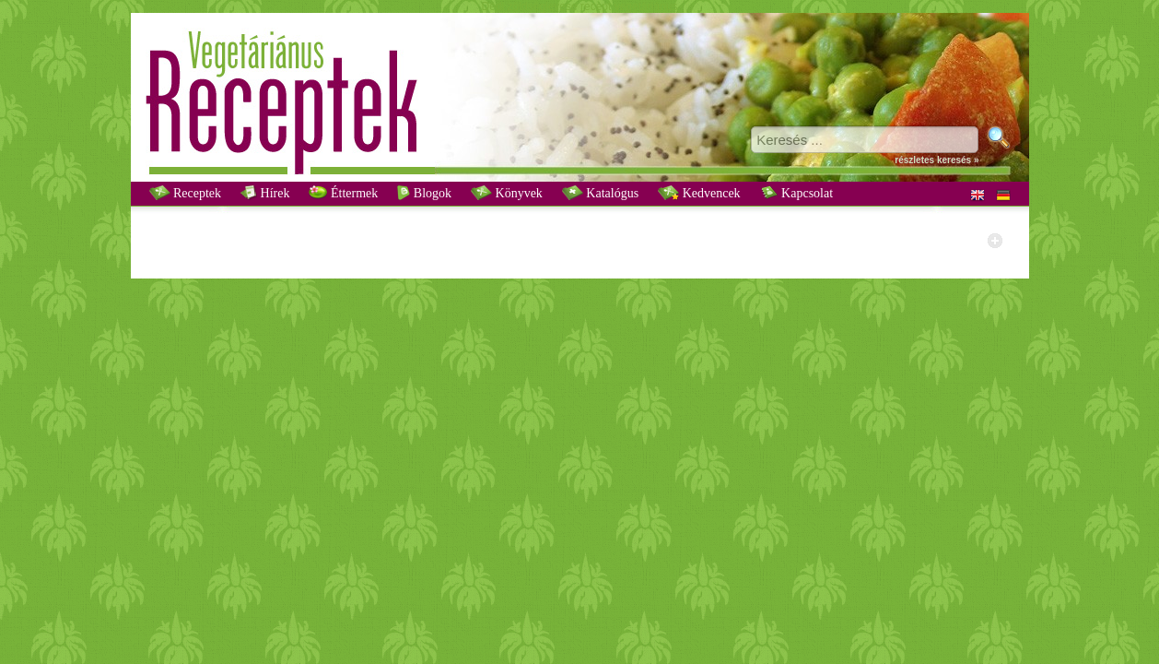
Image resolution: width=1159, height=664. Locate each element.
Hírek (264, 192)
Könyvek (507, 192)
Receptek (185, 192)
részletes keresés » (936, 160)
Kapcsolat (796, 192)
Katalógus (600, 192)
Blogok (424, 192)
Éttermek (343, 192)
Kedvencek (699, 192)
